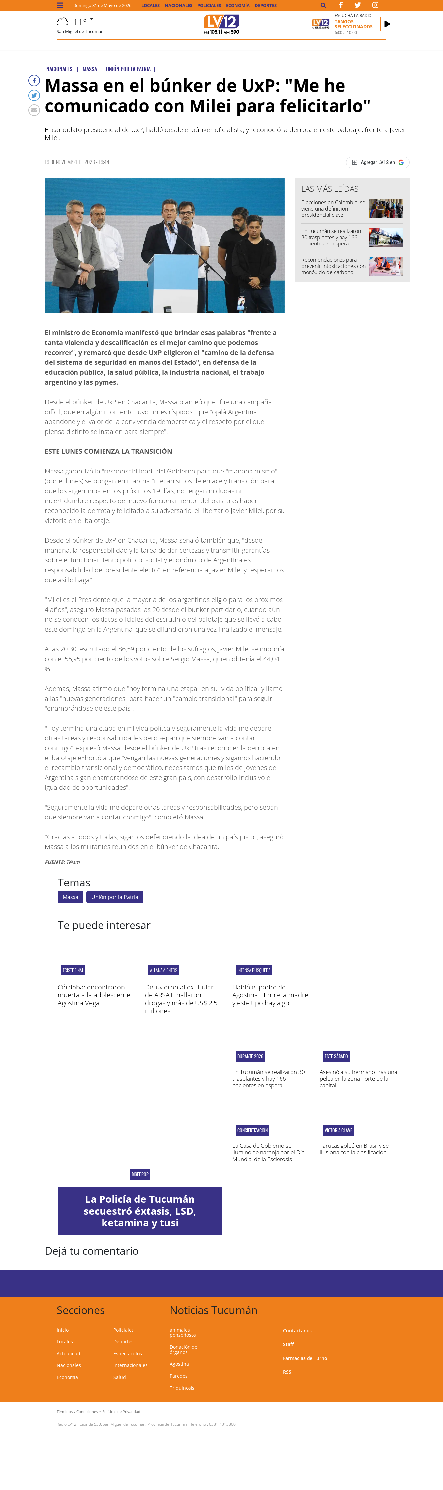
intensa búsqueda (254, 970)
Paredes (179, 1376)
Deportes (266, 5)
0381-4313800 (222, 1424)
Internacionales (130, 1365)
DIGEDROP (140, 1174)
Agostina (179, 1364)
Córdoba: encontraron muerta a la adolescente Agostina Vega (94, 995)
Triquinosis (182, 1388)
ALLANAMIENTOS (163, 970)
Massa (70, 897)
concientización (252, 1130)
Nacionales (178, 5)
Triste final (73, 970)
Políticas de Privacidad (121, 1411)
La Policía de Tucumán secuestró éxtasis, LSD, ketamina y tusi (140, 1210)
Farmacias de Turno (305, 1358)
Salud (119, 1377)
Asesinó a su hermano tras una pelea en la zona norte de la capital (358, 1078)
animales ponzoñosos (183, 1332)
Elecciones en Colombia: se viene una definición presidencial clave (333, 208)
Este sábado (336, 1056)
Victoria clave (338, 1130)
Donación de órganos (183, 1349)
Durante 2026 (250, 1056)
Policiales (209, 5)
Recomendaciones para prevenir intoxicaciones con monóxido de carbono (333, 266)
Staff (288, 1344)
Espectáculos (127, 1353)
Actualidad (68, 1353)
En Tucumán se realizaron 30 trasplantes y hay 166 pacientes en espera (331, 237)
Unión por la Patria (114, 897)
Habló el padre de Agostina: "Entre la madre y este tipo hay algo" (270, 995)
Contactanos (297, 1330)
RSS (287, 1372)
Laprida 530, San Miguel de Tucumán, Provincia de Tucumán (133, 1424)
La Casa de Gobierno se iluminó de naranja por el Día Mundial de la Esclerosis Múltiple (268, 1155)
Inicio (63, 1330)
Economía (238, 5)
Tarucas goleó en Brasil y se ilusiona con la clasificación (354, 1149)
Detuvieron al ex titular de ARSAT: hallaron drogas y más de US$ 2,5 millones (181, 999)
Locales (150, 5)
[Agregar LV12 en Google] (378, 162)
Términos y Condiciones (77, 1411)
